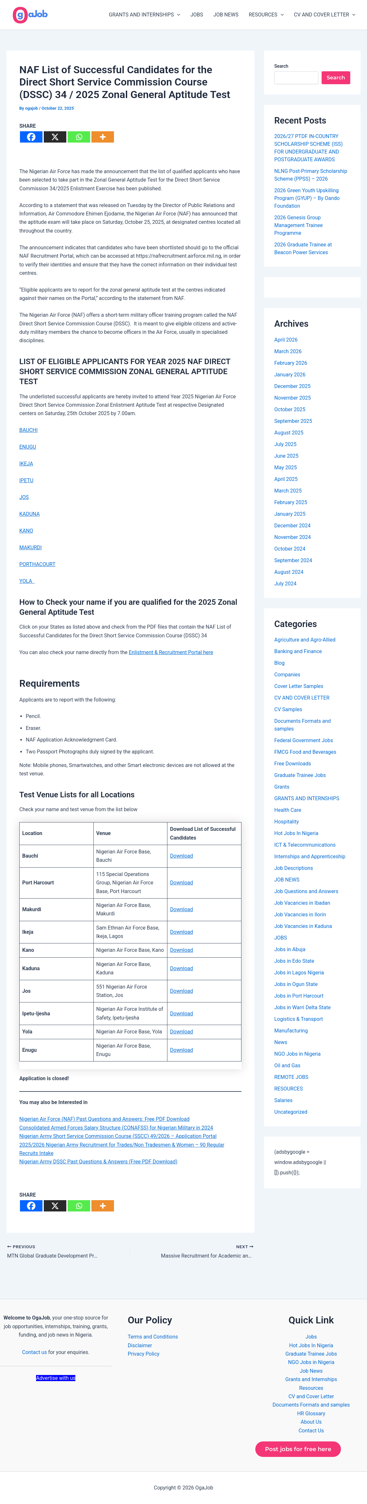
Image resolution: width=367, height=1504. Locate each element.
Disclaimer (140, 1345)
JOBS (197, 15)
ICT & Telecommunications (305, 845)
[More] (102, 137)
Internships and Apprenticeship (309, 856)
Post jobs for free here (298, 1449)
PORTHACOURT (37, 564)
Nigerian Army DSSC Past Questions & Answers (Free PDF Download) (98, 1162)
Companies (287, 675)
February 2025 (290, 502)
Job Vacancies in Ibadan (302, 903)
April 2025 (286, 479)
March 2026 (288, 351)
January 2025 (290, 514)
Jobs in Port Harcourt (299, 996)
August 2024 (288, 572)
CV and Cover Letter (311, 1396)
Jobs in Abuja (290, 949)
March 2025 (288, 491)
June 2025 (286, 456)
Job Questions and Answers (306, 891)
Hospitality (286, 822)
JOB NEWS (226, 15)
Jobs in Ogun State (296, 984)
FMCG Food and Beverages (305, 752)
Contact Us (311, 1431)
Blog (279, 663)
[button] (177, 15)
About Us (311, 1422)
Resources (311, 1388)
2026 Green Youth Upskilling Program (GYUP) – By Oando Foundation (307, 198)
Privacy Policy (144, 1354)
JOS (24, 497)
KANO (26, 531)
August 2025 (288, 433)
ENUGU (27, 447)
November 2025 (292, 398)
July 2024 (285, 584)
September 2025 (293, 421)
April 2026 (286, 340)
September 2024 (293, 560)
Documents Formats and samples (311, 1405)
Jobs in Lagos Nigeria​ (299, 973)
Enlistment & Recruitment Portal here (171, 652)
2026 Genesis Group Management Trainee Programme (298, 225)
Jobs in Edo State (294, 961)
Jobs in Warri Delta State (302, 1007)
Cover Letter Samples (298, 686)
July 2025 (285, 444)
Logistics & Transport (298, 1019)
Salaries (283, 1100)
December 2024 (292, 526)
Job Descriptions (293, 868)
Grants (281, 787)
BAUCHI (28, 430)
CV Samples (288, 709)
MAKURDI (30, 547)
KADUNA (29, 514)
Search (281, 66)
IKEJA (26, 464)
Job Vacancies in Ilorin (300, 914)
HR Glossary (311, 1413)
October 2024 (289, 549)
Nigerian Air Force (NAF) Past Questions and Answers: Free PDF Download (104, 1119)
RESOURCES (266, 15)
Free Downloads (292, 764)
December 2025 (292, 386)
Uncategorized (290, 1112)
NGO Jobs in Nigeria (297, 1054)
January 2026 (290, 375)
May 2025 (285, 467)
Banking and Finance (298, 651)
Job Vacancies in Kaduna (303, 926)
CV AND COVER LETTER (324, 15)
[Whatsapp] (79, 137)
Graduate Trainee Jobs (300, 775)
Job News (311, 1371)
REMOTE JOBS (291, 1077)
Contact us (34, 1352)
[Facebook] (31, 137)
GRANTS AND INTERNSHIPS (144, 15)
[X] (55, 137)
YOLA (27, 581)
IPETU (26, 480)
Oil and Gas (287, 1065)
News (280, 1042)
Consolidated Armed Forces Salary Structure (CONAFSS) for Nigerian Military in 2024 (116, 1128)
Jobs (311, 1337)
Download (181, 856)
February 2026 (290, 363)
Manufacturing (291, 1031)
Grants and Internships (311, 1379)
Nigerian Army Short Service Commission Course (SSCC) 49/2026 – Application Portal (118, 1136)
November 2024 (292, 537)
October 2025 (289, 409)
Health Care (287, 810)
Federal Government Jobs (303, 740)
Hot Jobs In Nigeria (296, 833)
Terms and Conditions (153, 1337)
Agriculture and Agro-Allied (304, 640)
